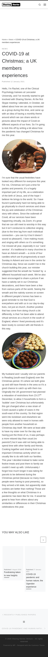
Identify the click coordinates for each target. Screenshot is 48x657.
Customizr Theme (38, 645)
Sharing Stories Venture (22, 639)
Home (4, 40)
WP (14, 645)
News (11, 40)
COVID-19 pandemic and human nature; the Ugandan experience (34, 580)
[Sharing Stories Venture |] (11, 4)
